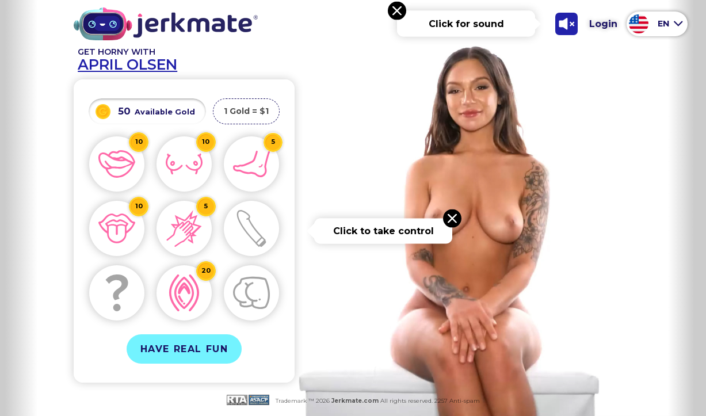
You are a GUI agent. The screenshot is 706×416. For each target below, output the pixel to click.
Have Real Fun (184, 349)
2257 (440, 400)
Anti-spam (464, 400)
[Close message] (397, 11)
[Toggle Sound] (566, 24)
